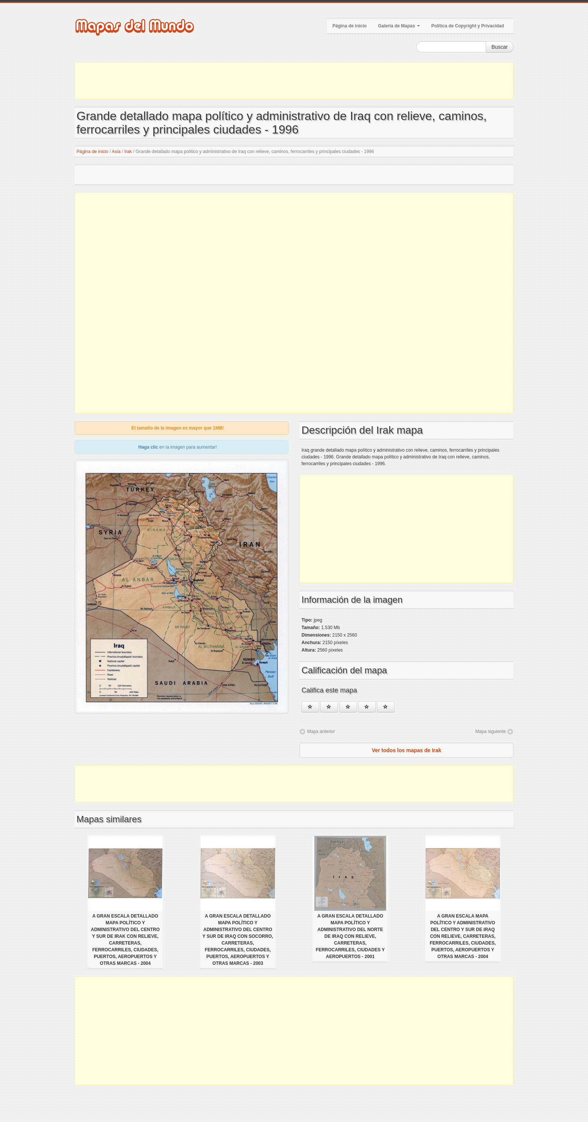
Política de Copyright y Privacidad (467, 26)
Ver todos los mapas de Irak (406, 750)
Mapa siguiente (491, 731)
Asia (116, 151)
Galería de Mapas (399, 26)
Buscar (499, 47)
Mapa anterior (321, 731)
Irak (128, 151)
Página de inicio (350, 26)
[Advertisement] (294, 81)
